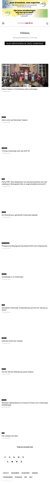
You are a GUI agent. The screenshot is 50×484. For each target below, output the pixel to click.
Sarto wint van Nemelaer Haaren (14, 120)
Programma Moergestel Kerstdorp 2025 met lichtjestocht (24, 246)
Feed (3, 179)
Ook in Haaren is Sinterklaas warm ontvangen (19, 89)
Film (3, 86)
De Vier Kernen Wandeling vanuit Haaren (17, 372)
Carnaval (4, 400)
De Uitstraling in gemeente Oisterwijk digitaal (19, 215)
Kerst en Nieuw (5, 243)
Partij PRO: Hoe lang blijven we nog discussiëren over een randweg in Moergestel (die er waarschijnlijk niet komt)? (24, 183)
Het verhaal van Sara (10, 436)
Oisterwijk (4, 148)
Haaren (3, 117)
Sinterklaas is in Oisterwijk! (12, 277)
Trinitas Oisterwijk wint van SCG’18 (16, 151)
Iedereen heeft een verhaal (12, 341)
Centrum (4, 274)
